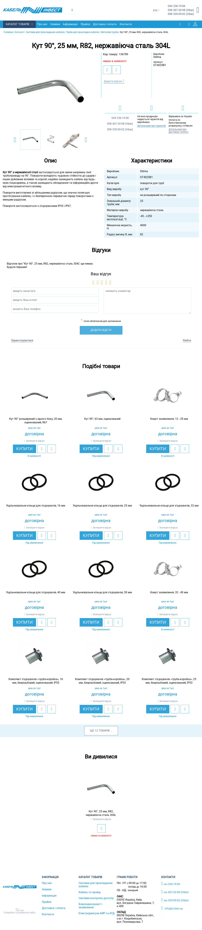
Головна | (9, 32)
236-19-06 (176, 6)
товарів (104, 730)
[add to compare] (116, 69)
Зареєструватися (22, 340)
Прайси (85, 24)
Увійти (187, 340)
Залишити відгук (35, 440)
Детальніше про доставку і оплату (178, 130)
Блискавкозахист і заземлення (90, 905)
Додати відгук (113, 81)
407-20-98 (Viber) (181, 10)
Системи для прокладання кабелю (95, 884)
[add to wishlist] (107, 69)
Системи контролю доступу (96, 898)
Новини (55, 24)
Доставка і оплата (105, 24)
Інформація (70, 24)
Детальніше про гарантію (151, 125)
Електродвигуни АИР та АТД (97, 913)
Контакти (126, 24)
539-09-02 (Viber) (181, 14)
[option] (50, 91)
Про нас (43, 24)
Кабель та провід (90, 892)
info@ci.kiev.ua (172, 908)
